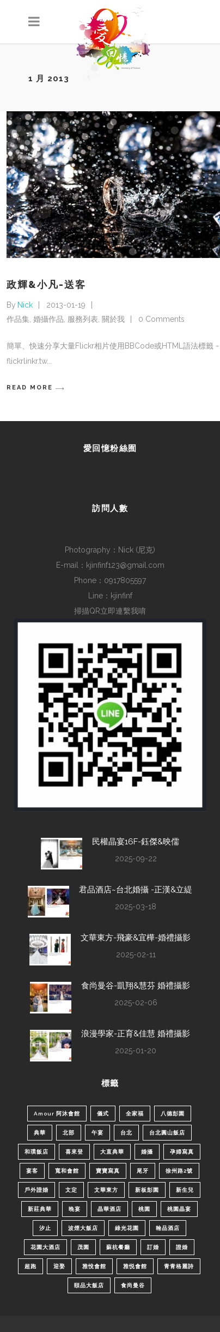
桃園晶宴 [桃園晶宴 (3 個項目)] (179, 1209)
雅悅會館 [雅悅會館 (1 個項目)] (94, 1266)
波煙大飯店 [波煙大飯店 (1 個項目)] (83, 1228)
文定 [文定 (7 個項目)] (71, 1190)
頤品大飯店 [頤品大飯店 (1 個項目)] (89, 1285)
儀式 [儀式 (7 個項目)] (103, 1114)
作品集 (18, 319)
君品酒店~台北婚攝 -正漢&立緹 (135, 890)
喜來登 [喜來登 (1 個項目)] (74, 1152)
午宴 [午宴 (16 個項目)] (97, 1133)
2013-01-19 (65, 305)
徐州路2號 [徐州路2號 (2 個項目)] (179, 1171)
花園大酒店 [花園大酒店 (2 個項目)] (45, 1247)
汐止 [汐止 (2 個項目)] (45, 1228)
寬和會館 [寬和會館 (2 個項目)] (67, 1171)
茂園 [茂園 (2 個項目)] (83, 1247)
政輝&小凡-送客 (46, 284)
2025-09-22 (136, 858)
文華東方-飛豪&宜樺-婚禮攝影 (136, 938)
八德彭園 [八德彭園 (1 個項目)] (173, 1114)
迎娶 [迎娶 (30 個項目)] (59, 1266)
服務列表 (83, 319)
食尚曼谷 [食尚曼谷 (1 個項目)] (133, 1285)
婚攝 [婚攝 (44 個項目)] (147, 1152)
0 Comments (161, 319)
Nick (25, 305)
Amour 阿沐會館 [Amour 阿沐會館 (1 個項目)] (57, 1114)
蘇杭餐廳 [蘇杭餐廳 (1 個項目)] (118, 1247)
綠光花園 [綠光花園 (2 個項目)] (127, 1228)
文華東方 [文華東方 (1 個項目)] (106, 1190)
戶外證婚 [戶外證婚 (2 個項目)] (36, 1190)
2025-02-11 (136, 954)
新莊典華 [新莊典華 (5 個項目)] (40, 1209)
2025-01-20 (135, 1050)
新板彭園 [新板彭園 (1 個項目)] (147, 1190)
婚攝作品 (48, 319)
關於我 (113, 319)
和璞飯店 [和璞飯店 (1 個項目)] (36, 1152)
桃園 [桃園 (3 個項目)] (144, 1209)
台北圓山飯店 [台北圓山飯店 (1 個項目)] (167, 1133)
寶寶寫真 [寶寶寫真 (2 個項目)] (108, 1171)
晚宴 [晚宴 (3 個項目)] (75, 1209)
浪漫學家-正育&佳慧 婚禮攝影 (135, 1034)
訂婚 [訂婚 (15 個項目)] (153, 1247)
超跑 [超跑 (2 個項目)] (30, 1266)
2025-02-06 (135, 1002)
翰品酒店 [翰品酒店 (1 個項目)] (168, 1228)
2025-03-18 (135, 906)
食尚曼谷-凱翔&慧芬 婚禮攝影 (135, 986)
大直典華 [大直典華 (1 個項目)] (112, 1152)
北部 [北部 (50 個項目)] (69, 1133)
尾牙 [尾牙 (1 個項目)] (143, 1171)
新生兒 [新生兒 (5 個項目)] (185, 1190)
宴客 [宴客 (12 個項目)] (32, 1171)
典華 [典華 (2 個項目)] (40, 1133)
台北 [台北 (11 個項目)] (126, 1133)
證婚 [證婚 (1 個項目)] (182, 1247)
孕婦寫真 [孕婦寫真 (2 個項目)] (182, 1152)
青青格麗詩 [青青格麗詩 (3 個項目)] (179, 1266)
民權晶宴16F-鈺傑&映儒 (135, 842)
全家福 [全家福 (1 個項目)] (135, 1114)
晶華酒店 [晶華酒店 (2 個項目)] (109, 1209)
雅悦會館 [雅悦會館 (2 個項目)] (135, 1266)
